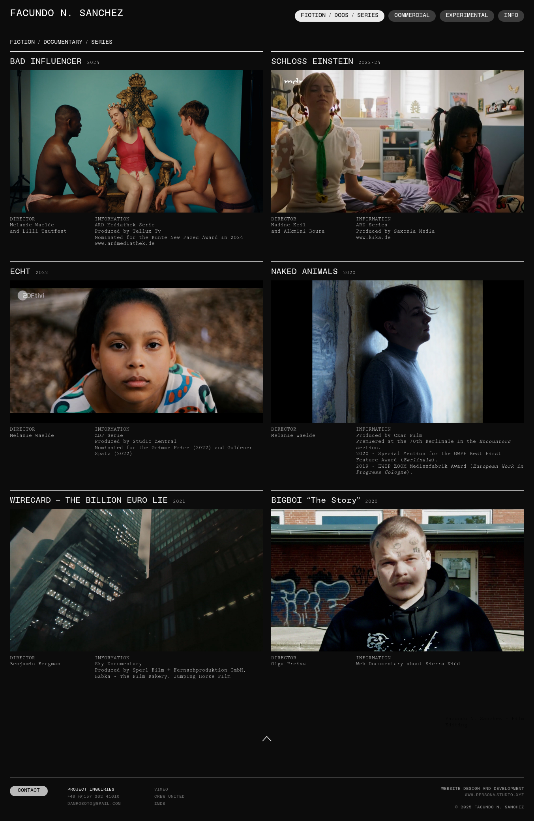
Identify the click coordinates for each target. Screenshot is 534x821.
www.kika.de (373, 238)
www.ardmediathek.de (125, 243)
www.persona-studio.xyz (494, 795)
